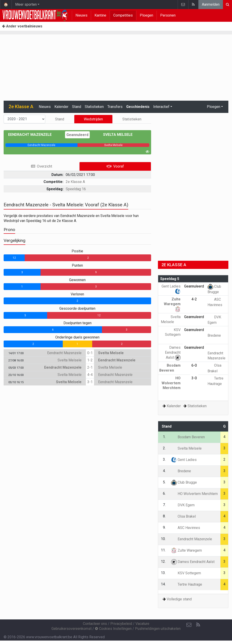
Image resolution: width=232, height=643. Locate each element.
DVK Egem (183, 505)
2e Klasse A (75, 182)
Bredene (181, 471)
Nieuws (81, 15)
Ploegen (146, 15)
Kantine (100, 15)
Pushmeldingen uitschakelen (158, 628)
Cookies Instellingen (113, 628)
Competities (123, 15)
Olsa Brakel (183, 516)
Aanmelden (211, 4)
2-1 (90, 367)
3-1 (90, 382)
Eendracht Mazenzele (33, 134)
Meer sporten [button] (26, 4)
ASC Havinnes (185, 528)
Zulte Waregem (172, 304)
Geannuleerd (77, 135)
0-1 (90, 353)
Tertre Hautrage (186, 584)
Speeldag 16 (76, 189)
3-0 (194, 378)
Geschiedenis (138, 107)
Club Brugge (184, 482)
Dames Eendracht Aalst (173, 352)
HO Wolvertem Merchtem (171, 385)
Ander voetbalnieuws (22, 26)
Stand (76, 107)
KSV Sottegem (173, 335)
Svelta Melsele (115, 134)
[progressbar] (41, 145)
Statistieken (94, 107)
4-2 (194, 299)
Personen (168, 15)
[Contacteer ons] (188, 624)
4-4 (90, 375)
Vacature (142, 623)
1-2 (90, 360)
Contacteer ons (95, 623)
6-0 (194, 365)
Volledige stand (179, 599)
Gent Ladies (184, 460)
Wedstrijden (93, 119)
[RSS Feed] (198, 624)
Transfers (115, 107)
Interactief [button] (161, 107)
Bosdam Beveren (188, 437)
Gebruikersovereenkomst (71, 628)
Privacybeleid (121, 623)
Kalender (61, 107)
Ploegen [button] (213, 107)
